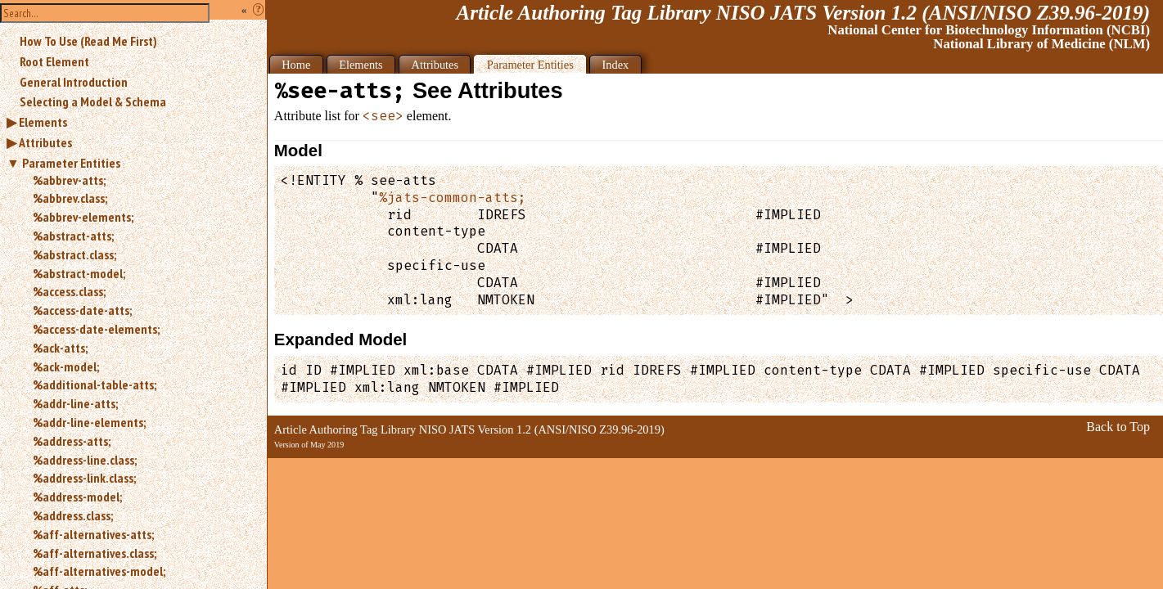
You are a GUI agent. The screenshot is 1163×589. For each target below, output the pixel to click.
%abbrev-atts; (69, 180)
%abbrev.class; (70, 198)
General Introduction (74, 82)
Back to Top (1118, 427)
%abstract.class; (74, 254)
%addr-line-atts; (75, 403)
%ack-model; (66, 366)
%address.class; (73, 515)
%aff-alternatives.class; (94, 553)
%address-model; (77, 496)
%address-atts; (71, 441)
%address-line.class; (85, 460)
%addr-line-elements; (89, 422)
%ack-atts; (60, 347)
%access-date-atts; (82, 310)
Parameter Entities (71, 163)
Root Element (54, 61)
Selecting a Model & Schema (93, 101)
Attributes (45, 142)
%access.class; (69, 291)
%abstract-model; (79, 273)
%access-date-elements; (96, 329)
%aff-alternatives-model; (99, 571)
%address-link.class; (84, 478)
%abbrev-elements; (83, 217)
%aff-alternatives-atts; (93, 534)
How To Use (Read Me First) (88, 41)
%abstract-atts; (73, 235)
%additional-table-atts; (94, 384)
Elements (43, 122)
